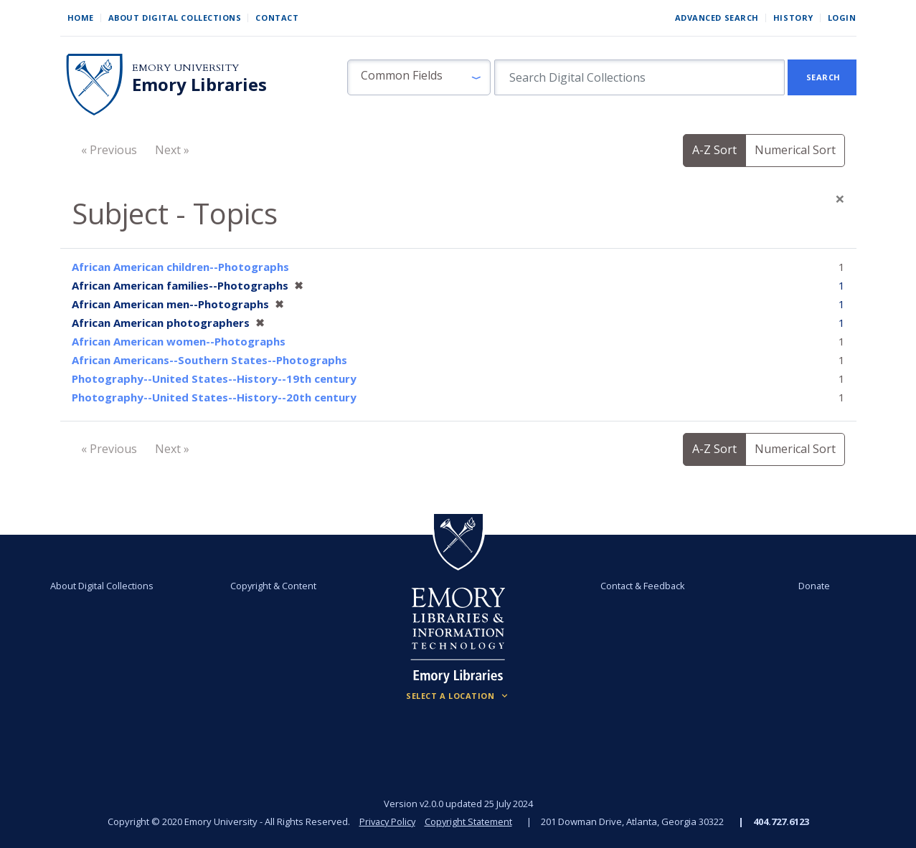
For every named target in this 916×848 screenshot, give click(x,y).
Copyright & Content (274, 585)
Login (842, 17)
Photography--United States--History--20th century (214, 397)
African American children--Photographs (180, 266)
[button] (419, 77)
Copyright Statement (469, 821)
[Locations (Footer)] (458, 696)
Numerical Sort (795, 150)
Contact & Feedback (642, 585)
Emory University (185, 68)
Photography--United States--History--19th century (214, 378)
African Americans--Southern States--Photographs (209, 360)
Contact (276, 17)
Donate (812, 585)
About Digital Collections (175, 17)
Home (80, 17)
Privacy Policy (386, 821)
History (793, 17)
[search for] (639, 77)
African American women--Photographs (178, 341)
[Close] (839, 198)
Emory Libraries (199, 84)
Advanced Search (717, 17)
